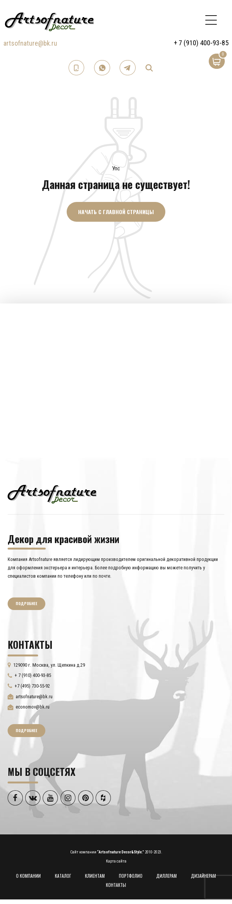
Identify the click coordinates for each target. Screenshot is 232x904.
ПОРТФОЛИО (130, 875)
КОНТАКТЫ (116, 885)
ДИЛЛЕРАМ (166, 875)
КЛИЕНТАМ (95, 875)
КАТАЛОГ (63, 875)
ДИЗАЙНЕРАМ (203, 875)
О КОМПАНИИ (28, 875)
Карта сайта (116, 861)
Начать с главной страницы (116, 212)
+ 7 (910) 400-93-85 (201, 43)
